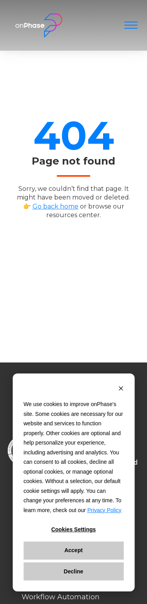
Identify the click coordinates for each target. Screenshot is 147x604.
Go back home (55, 206)
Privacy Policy (104, 510)
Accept (73, 550)
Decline (73, 571)
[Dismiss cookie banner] (120, 389)
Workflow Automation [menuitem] (61, 597)
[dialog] (73, 482)
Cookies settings (73, 529)
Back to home (68, 236)
